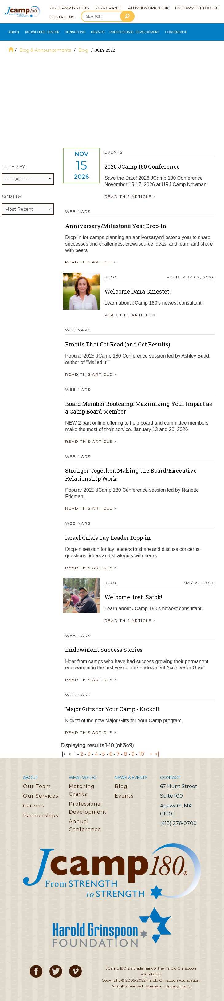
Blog (83, 47)
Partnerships (40, 812)
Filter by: (28, 171)
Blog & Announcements (45, 47)
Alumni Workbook (148, 8)
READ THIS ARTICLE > (132, 193)
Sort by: (28, 201)
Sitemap (153, 982)
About (12, 30)
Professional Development (115, 30)
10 (141, 751)
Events (124, 792)
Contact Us (61, 16)
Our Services (40, 792)
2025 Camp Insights (69, 8)
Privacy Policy (178, 982)
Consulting (64, 30)
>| (157, 751)
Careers (33, 802)
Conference (150, 30)
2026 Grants (108, 8)
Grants (84, 30)
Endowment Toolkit (197, 8)
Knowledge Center (36, 30)
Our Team (37, 783)
